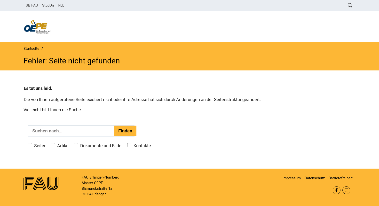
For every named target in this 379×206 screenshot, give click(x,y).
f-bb (61, 5)
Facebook (336, 190)
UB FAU (32, 5)
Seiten (40, 145)
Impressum (292, 178)
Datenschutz (315, 178)
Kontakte (142, 145)
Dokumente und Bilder (101, 145)
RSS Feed (346, 190)
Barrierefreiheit (341, 178)
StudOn (48, 5)
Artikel (63, 145)
